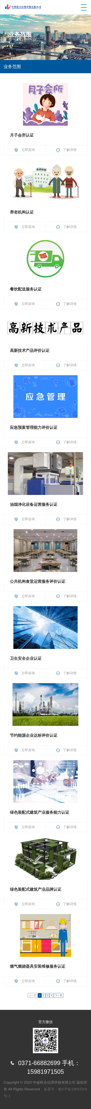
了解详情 (66, 150)
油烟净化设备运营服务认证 (33, 504)
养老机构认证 (22, 212)
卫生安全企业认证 (26, 658)
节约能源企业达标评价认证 (33, 735)
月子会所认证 (22, 135)
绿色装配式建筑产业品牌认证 (35, 889)
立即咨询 (24, 150)
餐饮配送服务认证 (26, 289)
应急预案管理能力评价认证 (33, 427)
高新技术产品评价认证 (29, 350)
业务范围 (12, 66)
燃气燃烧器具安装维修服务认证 (37, 966)
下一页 (58, 995)
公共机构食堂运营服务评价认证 (37, 581)
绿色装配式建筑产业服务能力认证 (39, 812)
